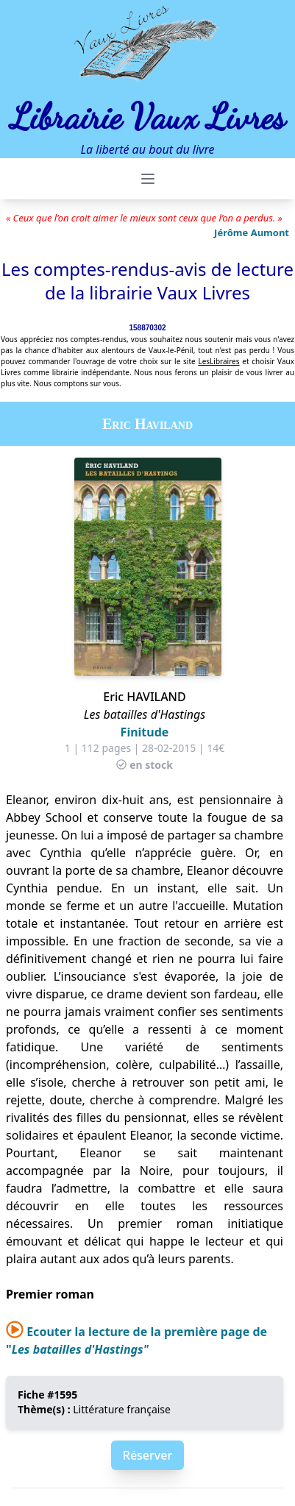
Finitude (145, 732)
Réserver (147, 1455)
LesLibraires (218, 361)
